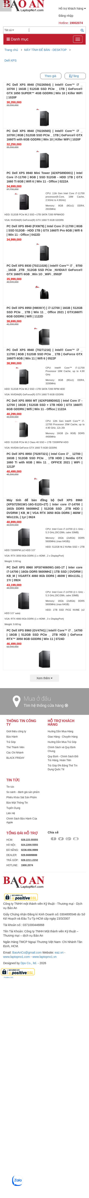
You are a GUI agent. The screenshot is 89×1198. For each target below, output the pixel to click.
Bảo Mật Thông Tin (17, 1020)
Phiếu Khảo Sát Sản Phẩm (21, 1014)
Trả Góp (11, 959)
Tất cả (9, 30)
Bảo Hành (12, 954)
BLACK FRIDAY (15, 975)
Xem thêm (45, 895)
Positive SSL (8, 1195)
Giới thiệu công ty (16, 948)
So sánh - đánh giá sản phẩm (23, 1009)
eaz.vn (59, 1170)
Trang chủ (11, 50)
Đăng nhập (66, 15)
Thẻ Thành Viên (15, 964)
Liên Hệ (10, 1030)
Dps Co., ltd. (29, 1180)
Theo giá (50, 76)
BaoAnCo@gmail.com (27, 1170)
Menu (5, 5)
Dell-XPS (10, 60)
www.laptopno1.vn (44, 1174)
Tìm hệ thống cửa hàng (46, 923)
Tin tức (10, 1004)
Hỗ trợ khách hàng (72, 8)
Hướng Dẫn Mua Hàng (60, 948)
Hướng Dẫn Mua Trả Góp (62, 959)
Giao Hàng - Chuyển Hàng (63, 954)
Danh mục (17, 39)
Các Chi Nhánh (15, 970)
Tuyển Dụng (13, 1025)
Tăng (75, 76)
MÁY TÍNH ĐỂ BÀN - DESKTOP (45, 50)
